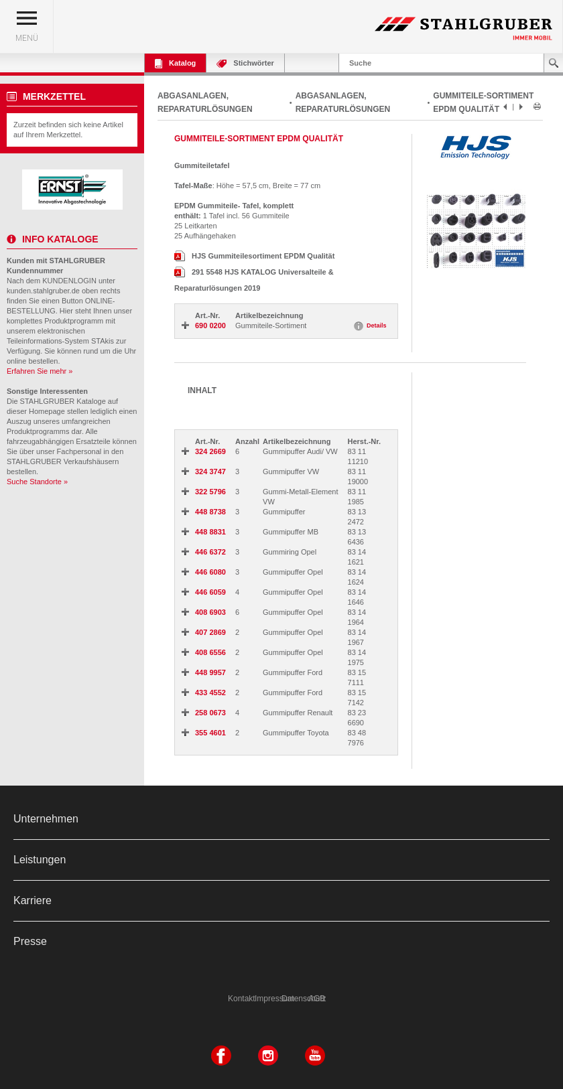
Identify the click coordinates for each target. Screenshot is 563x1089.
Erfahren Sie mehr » (39, 371)
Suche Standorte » (37, 482)
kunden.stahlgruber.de (43, 291)
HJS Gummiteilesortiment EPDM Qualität (254, 256)
